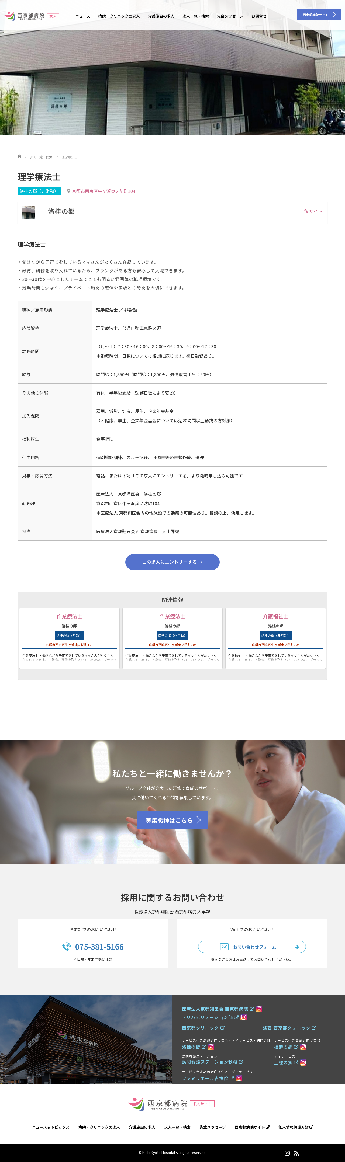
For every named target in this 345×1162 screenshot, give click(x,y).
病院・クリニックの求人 (119, 16)
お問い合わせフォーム (254, 947)
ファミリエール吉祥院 (208, 1078)
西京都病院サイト (252, 1127)
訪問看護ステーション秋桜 (213, 1062)
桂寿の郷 (286, 1047)
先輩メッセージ (230, 16)
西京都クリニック (203, 1027)
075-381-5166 (99, 946)
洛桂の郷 (194, 1047)
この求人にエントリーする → (172, 562)
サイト (316, 211)
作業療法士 (69, 616)
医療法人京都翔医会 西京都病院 (218, 1009)
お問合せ (259, 16)
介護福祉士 (275, 616)
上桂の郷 (286, 1062)
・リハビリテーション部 (210, 1017)
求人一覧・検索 (195, 16)
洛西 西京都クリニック (290, 1027)
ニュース (82, 16)
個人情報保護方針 (295, 1127)
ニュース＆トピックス (51, 1127)
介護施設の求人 (161, 16)
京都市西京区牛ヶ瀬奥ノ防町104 (103, 191)
